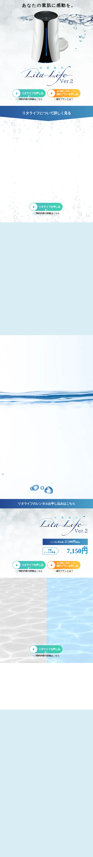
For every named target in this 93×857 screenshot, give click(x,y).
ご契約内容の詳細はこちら (29, 99)
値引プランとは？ (64, 99)
